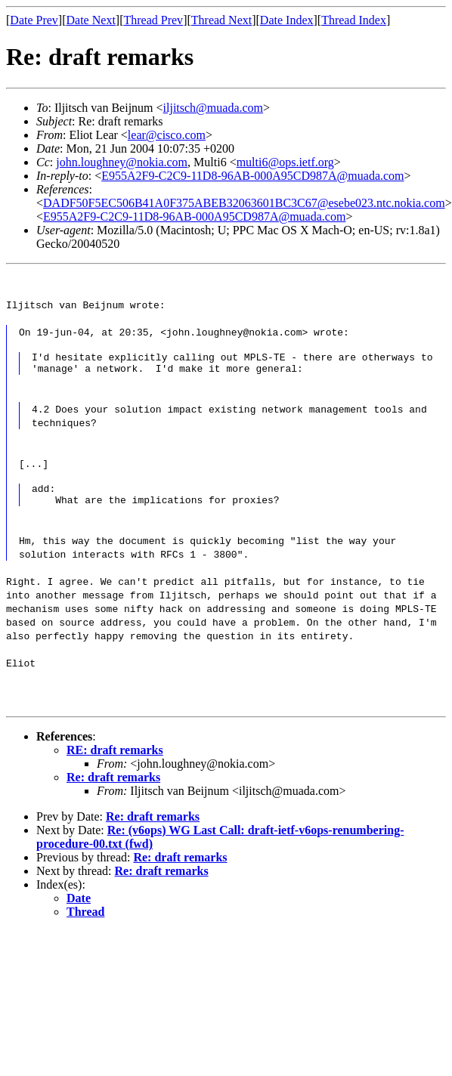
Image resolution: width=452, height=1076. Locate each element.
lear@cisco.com (167, 134)
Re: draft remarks (113, 786)
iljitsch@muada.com (213, 107)
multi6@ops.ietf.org (285, 162)
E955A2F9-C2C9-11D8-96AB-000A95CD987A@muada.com (252, 175)
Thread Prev (153, 20)
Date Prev (34, 20)
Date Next (91, 20)
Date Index (287, 20)
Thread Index (353, 20)
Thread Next (221, 20)
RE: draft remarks (115, 759)
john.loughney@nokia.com (121, 162)
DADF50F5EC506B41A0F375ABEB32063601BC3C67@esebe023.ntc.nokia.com (244, 202)
